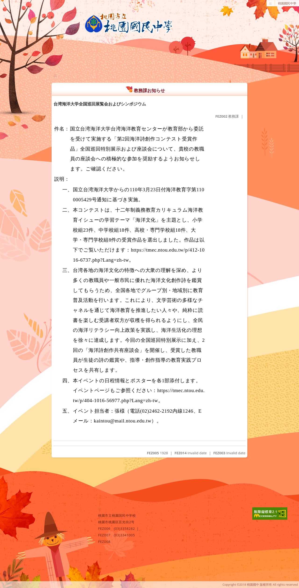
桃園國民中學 (287, 3)
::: (270, 3)
